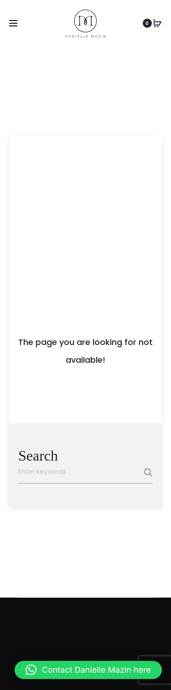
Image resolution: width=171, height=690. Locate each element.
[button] (88, 670)
